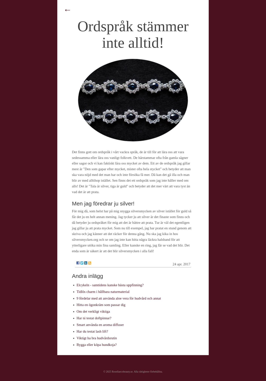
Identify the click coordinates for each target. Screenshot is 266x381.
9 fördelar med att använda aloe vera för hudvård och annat (118, 298)
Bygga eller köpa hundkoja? (96, 345)
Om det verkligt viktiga (93, 311)
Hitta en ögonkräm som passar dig (100, 305)
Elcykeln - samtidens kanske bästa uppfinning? (110, 285)
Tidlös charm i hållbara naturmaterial (102, 292)
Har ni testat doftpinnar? (93, 318)
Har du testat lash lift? (92, 331)
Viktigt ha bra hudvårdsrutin (96, 338)
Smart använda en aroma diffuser (100, 325)
